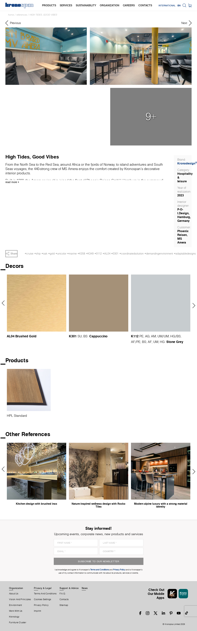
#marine (72, 253)
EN (179, 5)
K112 (135, 336)
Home (11, 14)
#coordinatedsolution (131, 253)
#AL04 (106, 253)
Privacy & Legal (42, 588)
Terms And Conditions (45, 593)
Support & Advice (69, 588)
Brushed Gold (25, 336)
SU (80, 336)
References (21, 14)
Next (192, 305)
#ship (37, 253)
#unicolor (61, 253)
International (167, 5)
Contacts (64, 599)
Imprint (37, 611)
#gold (51, 253)
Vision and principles (20, 599)
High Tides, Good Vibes (43, 14)
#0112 (98, 253)
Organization (16, 588)
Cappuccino (98, 336)
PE (141, 336)
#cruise (29, 253)
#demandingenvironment (159, 253)
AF (133, 342)
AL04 (10, 336)
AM (153, 336)
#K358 (81, 253)
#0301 (115, 253)
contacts (145, 5)
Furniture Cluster (17, 622)
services (66, 5)
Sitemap (64, 605)
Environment (15, 605)
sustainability (86, 5)
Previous (4, 303)
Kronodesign (187, 163)
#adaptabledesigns (185, 253)
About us (13, 593)
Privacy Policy (41, 605)
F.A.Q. (63, 593)
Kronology (14, 616)
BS (85, 336)
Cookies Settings (42, 599)
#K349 (90, 253)
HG (172, 336)
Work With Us (15, 611)
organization (109, 5)
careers (129, 5)
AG (147, 336)
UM (159, 336)
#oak (44, 253)
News (85, 588)
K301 (73, 336)
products (49, 5)
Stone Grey (174, 341)
